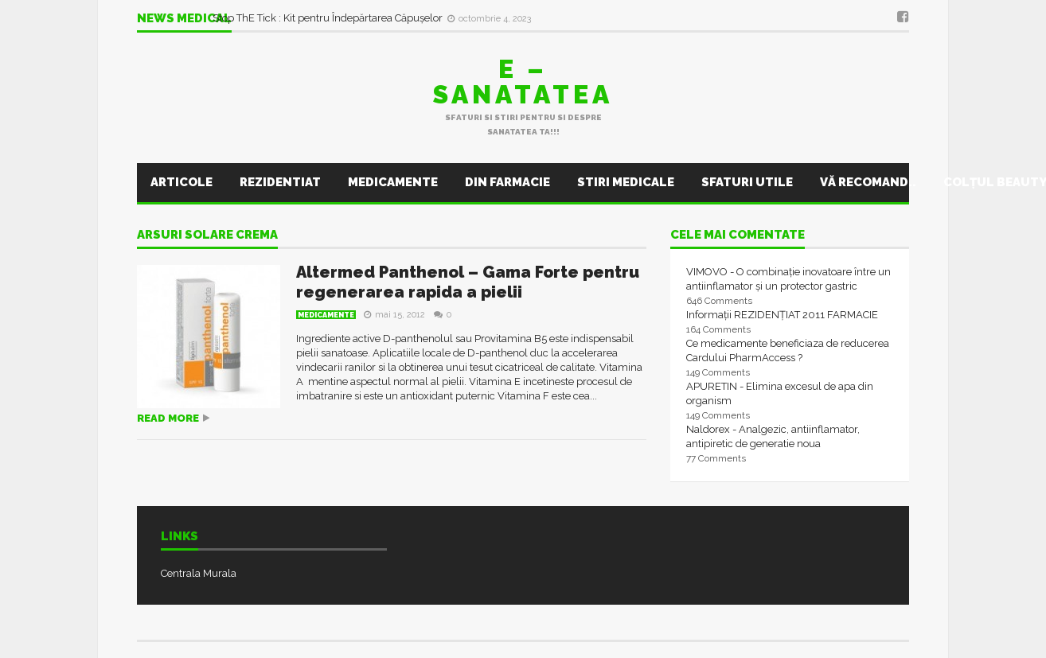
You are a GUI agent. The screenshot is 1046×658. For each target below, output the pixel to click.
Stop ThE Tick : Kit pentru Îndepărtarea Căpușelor (329, 18)
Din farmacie (507, 182)
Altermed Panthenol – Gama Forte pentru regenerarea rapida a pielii (467, 282)
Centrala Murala (198, 573)
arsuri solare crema (207, 235)
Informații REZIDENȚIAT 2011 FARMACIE (782, 315)
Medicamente (393, 182)
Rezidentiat (280, 182)
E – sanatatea (523, 81)
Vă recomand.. (868, 182)
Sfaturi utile (747, 182)
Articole (181, 182)
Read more (168, 418)
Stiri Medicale (625, 182)
